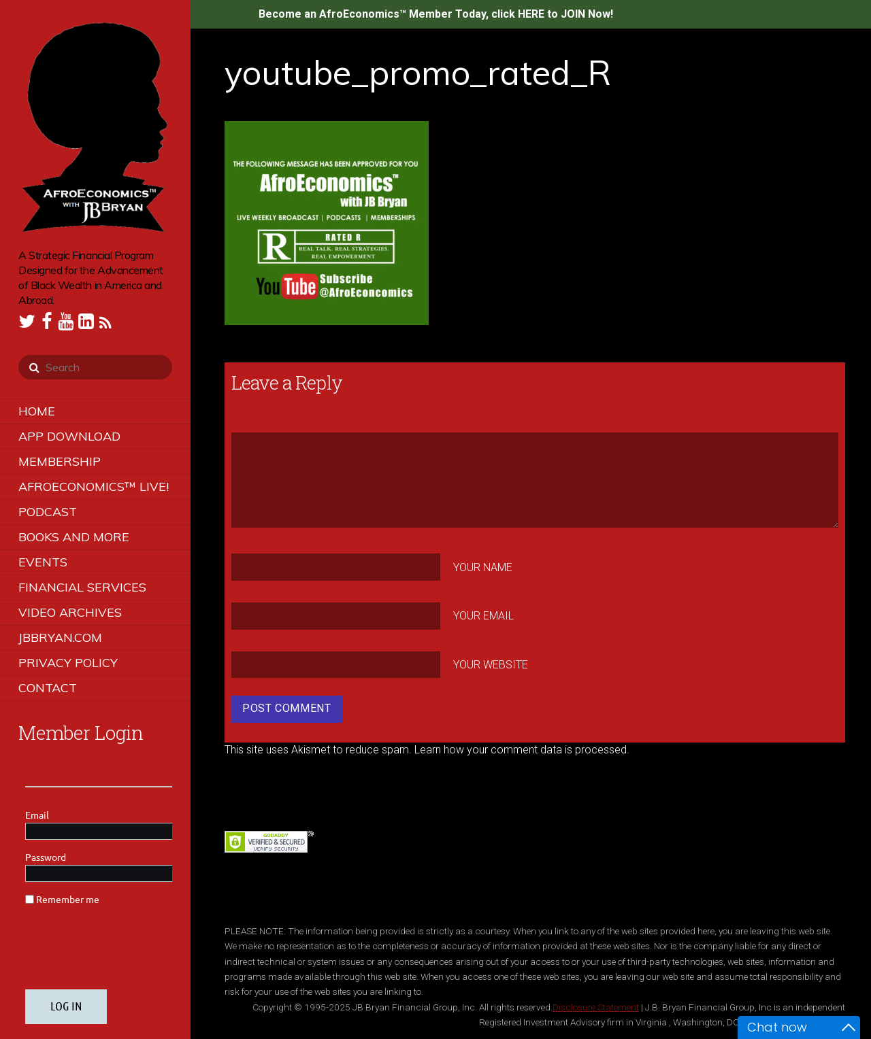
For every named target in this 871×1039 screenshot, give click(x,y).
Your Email (483, 615)
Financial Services (82, 587)
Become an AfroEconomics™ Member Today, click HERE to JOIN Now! (436, 13)
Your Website (490, 664)
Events (42, 562)
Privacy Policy (68, 662)
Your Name (482, 566)
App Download (69, 436)
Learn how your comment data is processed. (521, 749)
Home (36, 411)
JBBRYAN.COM (60, 637)
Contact (47, 688)
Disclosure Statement (596, 1007)
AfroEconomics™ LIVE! (93, 486)
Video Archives (70, 612)
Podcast (47, 512)
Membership (59, 461)
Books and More (73, 537)
